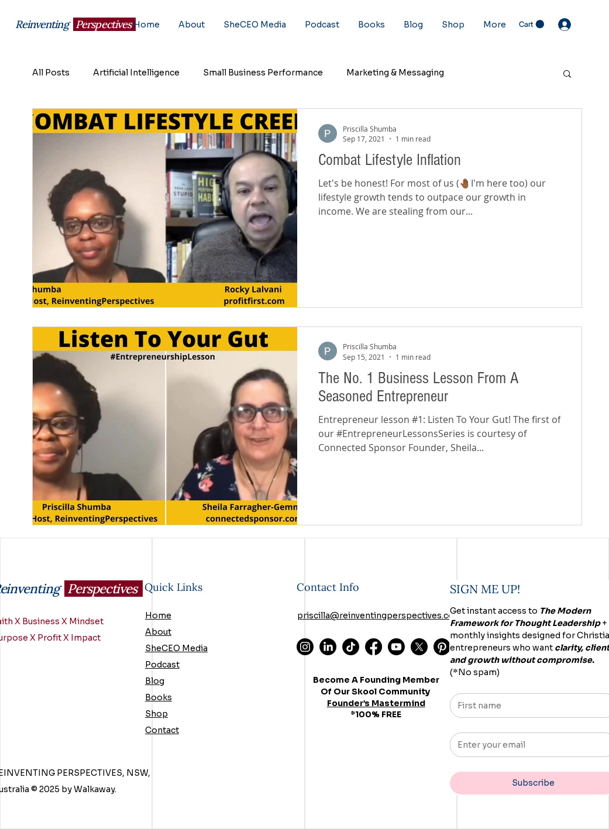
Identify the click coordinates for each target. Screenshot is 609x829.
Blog (154, 681)
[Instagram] (305, 646)
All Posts (51, 72)
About (158, 632)
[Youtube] (396, 646)
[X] (419, 646)
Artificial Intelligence (136, 72)
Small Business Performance (263, 72)
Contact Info (328, 587)
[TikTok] (350, 646)
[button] (531, 24)
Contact (162, 730)
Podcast (162, 664)
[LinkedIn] (327, 646)
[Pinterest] (441, 646)
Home (158, 615)
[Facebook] (373, 646)
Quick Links (173, 587)
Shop (156, 713)
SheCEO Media (176, 648)
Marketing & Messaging (395, 72)
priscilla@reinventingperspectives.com (379, 615)
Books (158, 697)
